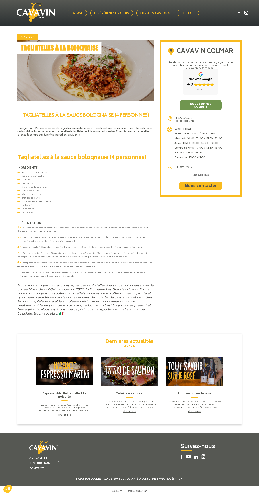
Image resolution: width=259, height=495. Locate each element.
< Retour (27, 36)
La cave (78, 13)
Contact (189, 13)
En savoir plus (201, 174)
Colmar (42, 17)
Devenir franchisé (44, 462)
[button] (7, 488)
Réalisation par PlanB (138, 490)
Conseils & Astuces (156, 13)
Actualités (38, 457)
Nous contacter (200, 185)
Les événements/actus (112, 13)
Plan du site (116, 490)
